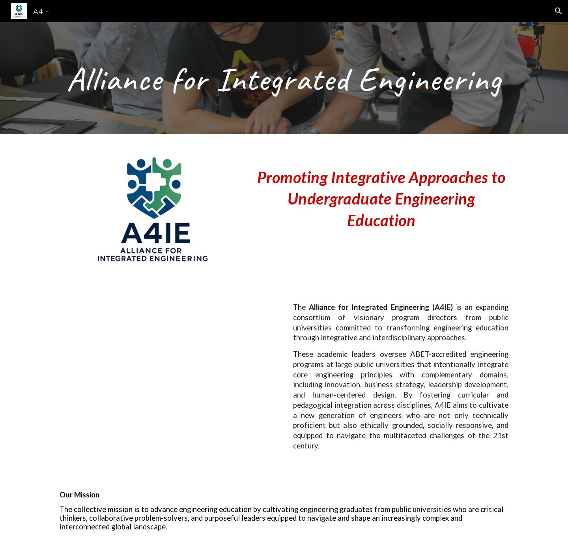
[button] (558, 11)
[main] (284, 78)
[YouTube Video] (167, 368)
